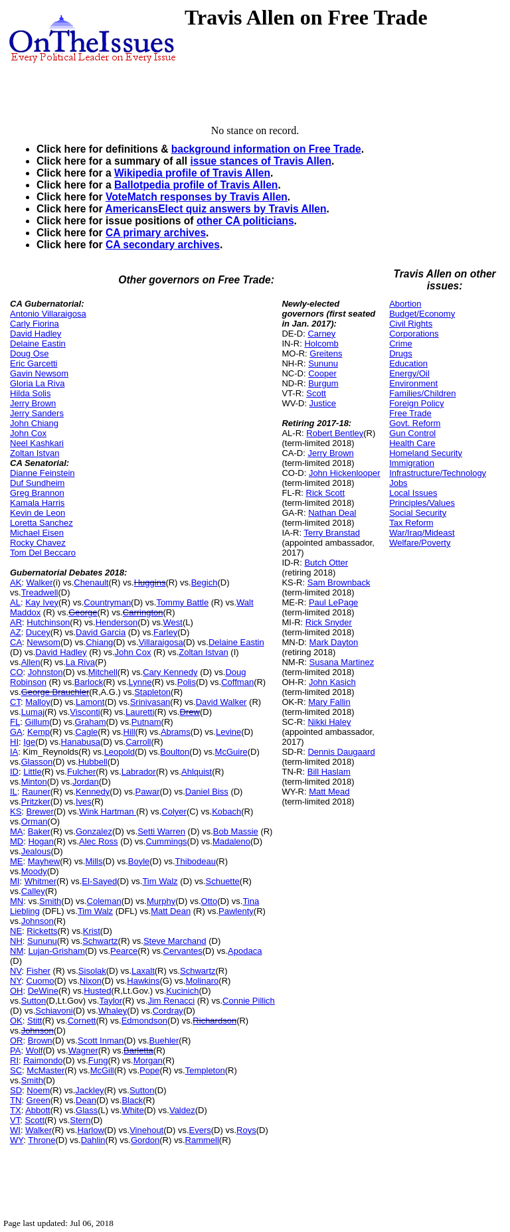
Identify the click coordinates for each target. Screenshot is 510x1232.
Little (32, 772)
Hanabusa (80, 742)
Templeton (205, 1070)
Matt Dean (171, 911)
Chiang (99, 642)
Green (38, 1100)
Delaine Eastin (38, 343)
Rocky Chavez (38, 543)
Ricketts (42, 931)
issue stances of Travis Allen (260, 161)
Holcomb (321, 343)
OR (16, 1040)
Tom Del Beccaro (43, 553)
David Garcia (101, 632)
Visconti (85, 712)
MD (16, 841)
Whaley (112, 1011)
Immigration (411, 463)
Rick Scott (325, 493)
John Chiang (34, 423)
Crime (400, 343)
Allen (31, 662)
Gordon (145, 1140)
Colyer (174, 811)
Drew (190, 712)
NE (16, 931)
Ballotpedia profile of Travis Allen (196, 185)
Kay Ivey (41, 602)
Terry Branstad (331, 533)
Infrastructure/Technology (437, 473)
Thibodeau (195, 861)
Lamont (90, 702)
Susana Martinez (342, 662)
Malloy (37, 702)
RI (14, 1060)
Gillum (37, 722)
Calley (33, 891)
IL (13, 792)
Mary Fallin (329, 702)
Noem (38, 1090)
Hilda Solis (30, 393)
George (82, 612)
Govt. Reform (414, 423)
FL (15, 722)
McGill (102, 1070)
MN (16, 901)
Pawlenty (236, 911)
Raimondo (42, 1060)
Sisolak (92, 971)
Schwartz (100, 941)
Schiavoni (53, 1011)
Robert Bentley (334, 433)
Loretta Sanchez (41, 523)
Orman (34, 821)
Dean (86, 1100)
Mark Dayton (334, 642)
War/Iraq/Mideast (422, 533)
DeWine (43, 991)
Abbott (37, 1110)
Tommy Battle (182, 602)
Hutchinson (48, 622)
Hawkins (143, 981)
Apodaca (245, 951)
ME (16, 861)
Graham (90, 722)
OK (16, 1021)
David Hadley (35, 334)
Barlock (88, 682)
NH (16, 941)
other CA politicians (245, 220)
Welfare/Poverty (419, 543)
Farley (165, 632)
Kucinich (182, 991)
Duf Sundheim (37, 483)
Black (132, 1100)
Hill (129, 732)
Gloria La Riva (37, 383)
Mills (93, 861)
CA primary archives (156, 232)
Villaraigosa (161, 642)
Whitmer (40, 881)
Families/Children (422, 393)
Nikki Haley (329, 722)
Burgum (323, 383)
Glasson (37, 762)
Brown (40, 1040)
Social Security (417, 513)
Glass (87, 1110)
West (173, 622)
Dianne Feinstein (42, 473)
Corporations (413, 334)
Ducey (38, 632)
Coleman (104, 901)
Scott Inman (101, 1040)
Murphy (161, 901)
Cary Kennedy (170, 672)
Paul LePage (333, 602)
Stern (80, 1120)
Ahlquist (196, 772)
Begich (204, 582)
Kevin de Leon (37, 513)
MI (14, 881)
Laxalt (143, 971)
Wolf (34, 1050)
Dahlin (93, 1140)
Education (408, 363)
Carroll (138, 742)
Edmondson (144, 1021)
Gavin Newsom (39, 373)
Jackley (89, 1090)
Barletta (138, 1050)
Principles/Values (422, 503)
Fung (98, 1060)
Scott (34, 1120)
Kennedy (93, 792)
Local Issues (413, 493)
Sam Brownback (339, 582)
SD (16, 1090)
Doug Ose (29, 353)
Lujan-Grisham (56, 951)
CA (16, 642)
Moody (34, 871)
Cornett (82, 1021)
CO (16, 672)
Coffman (237, 682)
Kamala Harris (37, 503)
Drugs (400, 353)
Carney (321, 334)
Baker (39, 831)
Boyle (139, 861)
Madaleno (231, 841)
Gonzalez (94, 831)
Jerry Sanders (37, 413)
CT (15, 702)
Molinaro (201, 981)
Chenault (91, 582)
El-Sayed (99, 881)
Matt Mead (329, 792)
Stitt (34, 1021)
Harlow (90, 1130)
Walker (40, 582)
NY (15, 981)
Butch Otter (326, 563)
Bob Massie (235, 831)
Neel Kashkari (37, 443)
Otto (209, 901)
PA (15, 1050)
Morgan (148, 1060)
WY (16, 1140)
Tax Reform (411, 523)
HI (14, 742)
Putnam (146, 722)
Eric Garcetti (34, 363)
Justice (322, 403)
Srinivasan (150, 702)
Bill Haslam (329, 772)
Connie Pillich (248, 1001)
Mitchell (103, 672)
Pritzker (35, 802)
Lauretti (140, 712)
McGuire (231, 752)
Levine (228, 732)
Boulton (174, 752)
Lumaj (32, 712)
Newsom (43, 642)
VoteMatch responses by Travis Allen (197, 196)
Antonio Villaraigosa (48, 314)
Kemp (38, 732)
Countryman (107, 602)
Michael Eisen (37, 533)
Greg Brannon (37, 493)
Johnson (37, 921)
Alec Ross (98, 841)
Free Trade (410, 413)
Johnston (45, 672)
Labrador (139, 772)
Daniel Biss (206, 792)
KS (15, 811)
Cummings (166, 841)
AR (16, 622)
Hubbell (93, 762)
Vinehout (146, 1130)
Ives (84, 802)
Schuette (223, 881)
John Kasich (332, 682)
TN (15, 1100)
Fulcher (81, 772)
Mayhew (44, 861)
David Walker (221, 702)
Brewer (40, 811)
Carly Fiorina (34, 324)
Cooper (322, 373)
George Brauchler (55, 692)
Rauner (36, 792)
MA (16, 831)
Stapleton (152, 692)
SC (16, 1070)
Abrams (176, 732)
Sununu (42, 941)
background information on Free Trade (266, 149)
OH (16, 991)
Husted (97, 991)
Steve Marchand (175, 941)
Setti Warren (161, 831)
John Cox (28, 433)
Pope (149, 1070)
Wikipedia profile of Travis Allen (192, 173)
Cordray (168, 1011)
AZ (15, 632)
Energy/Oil (409, 373)
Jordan (85, 782)
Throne (41, 1140)
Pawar (147, 792)
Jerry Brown (33, 403)
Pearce (123, 951)
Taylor (110, 1001)
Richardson (214, 1021)
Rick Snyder (328, 622)
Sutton (33, 1001)
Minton (34, 782)
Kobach (226, 811)
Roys (246, 1130)
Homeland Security (425, 453)
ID (14, 772)
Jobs (398, 483)
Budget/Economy (422, 314)
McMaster (45, 1070)
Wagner (83, 1050)
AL (15, 602)
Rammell (202, 1140)
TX (15, 1110)
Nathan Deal (332, 513)
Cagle (86, 732)
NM (16, 951)
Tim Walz (159, 881)
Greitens (325, 353)
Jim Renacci (171, 1001)
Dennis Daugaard (341, 752)
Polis (186, 682)
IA (14, 752)
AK (15, 582)
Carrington (143, 612)
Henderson (117, 622)
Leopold (119, 752)
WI (15, 1130)
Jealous (36, 851)
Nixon (91, 981)
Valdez (182, 1110)
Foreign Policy (416, 403)
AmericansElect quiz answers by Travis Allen (215, 208)
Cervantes (183, 951)
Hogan (40, 841)
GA (16, 732)
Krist (91, 931)
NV (16, 971)
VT (15, 1120)
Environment (413, 383)
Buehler (164, 1040)
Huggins (150, 582)
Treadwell (39, 592)
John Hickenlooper (345, 473)
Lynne (140, 682)
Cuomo (40, 981)
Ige (29, 742)
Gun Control (412, 433)
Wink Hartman (107, 811)
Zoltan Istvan (34, 453)
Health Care (412, 443)
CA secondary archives (163, 244)
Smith (50, 901)
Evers (200, 1130)
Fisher (38, 971)
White (132, 1110)
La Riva (80, 662)
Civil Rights (410, 324)
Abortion (405, 304)
